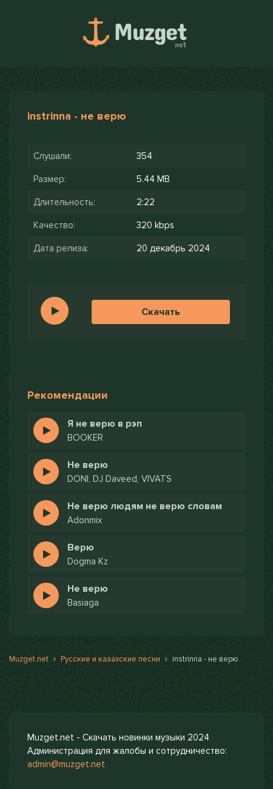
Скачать (160, 312)
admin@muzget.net (66, 764)
